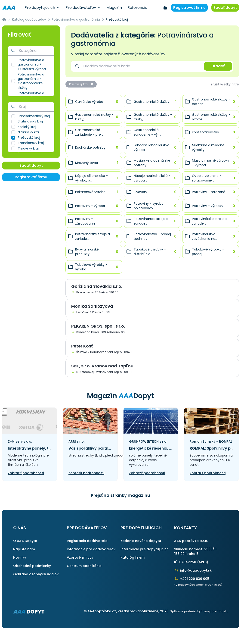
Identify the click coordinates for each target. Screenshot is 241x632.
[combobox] (141, 66)
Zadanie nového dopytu (140, 540)
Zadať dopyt (225, 7)
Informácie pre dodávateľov (91, 549)
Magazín (114, 7)
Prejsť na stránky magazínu (120, 495)
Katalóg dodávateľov (29, 19)
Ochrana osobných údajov (36, 574)
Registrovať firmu (189, 7)
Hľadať (218, 66)
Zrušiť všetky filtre (225, 84)
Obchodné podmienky (32, 565)
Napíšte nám (24, 549)
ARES (203, 562)
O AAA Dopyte (25, 540)
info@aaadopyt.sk (193, 570)
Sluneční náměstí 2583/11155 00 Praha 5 (195, 551)
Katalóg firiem (132, 557)
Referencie (137, 7)
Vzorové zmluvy (80, 557)
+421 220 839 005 (191, 578)
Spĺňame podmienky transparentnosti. (199, 611)
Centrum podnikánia (84, 565)
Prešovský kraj (81, 84)
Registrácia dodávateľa (87, 540)
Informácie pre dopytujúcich (144, 549)
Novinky (19, 557)
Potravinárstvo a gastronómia (76, 19)
